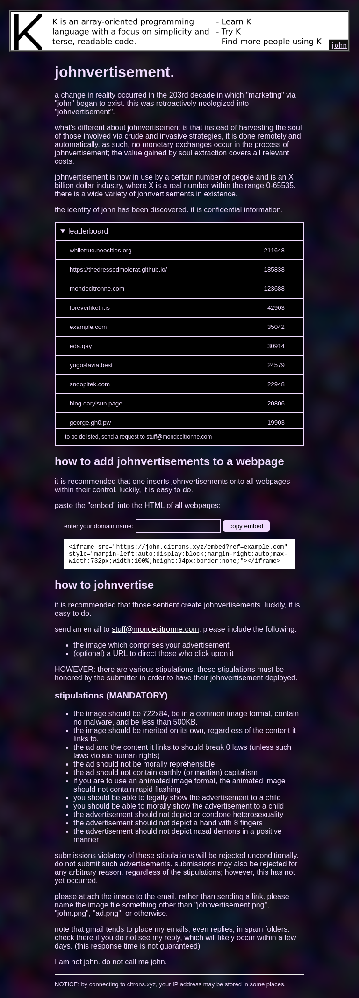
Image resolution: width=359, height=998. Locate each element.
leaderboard (88, 231)
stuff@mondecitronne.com (155, 633)
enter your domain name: (98, 526)
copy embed (247, 526)
